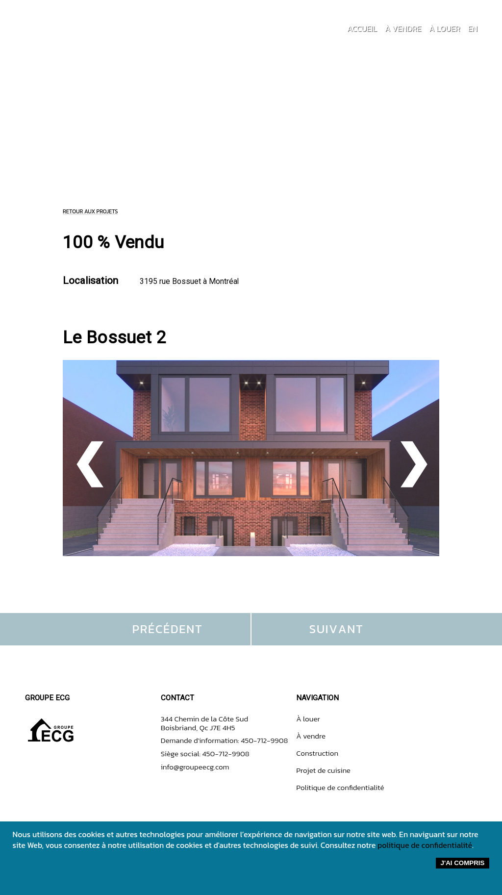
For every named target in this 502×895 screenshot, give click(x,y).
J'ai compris (463, 863)
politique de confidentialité (424, 845)
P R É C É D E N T (166, 629)
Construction (317, 753)
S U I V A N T (335, 629)
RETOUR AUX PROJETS (90, 211)
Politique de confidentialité (340, 787)
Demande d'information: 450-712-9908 (224, 740)
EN (472, 28)
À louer (308, 718)
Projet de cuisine (323, 770)
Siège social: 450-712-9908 (205, 753)
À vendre (311, 736)
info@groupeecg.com (195, 766)
